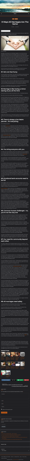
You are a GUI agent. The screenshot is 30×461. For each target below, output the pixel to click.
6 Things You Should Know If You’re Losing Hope (22, 358)
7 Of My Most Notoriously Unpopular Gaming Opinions (17, 358)
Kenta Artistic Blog (16, 459)
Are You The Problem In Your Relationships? (13, 367)
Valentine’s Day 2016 (3, 375)
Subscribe (3, 426)
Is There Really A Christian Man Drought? (8, 376)
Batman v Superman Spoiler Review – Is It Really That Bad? (8, 358)
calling (25, 334)
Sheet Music (25, 154)
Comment (3, 394)
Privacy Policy (24, 456)
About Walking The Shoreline (5, 456)
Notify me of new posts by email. (7, 410)
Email (2, 405)
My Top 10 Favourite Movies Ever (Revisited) (2, 358)
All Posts (12, 456)
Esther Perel (8, 125)
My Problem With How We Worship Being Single (8, 367)
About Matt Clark (4, 458)
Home (21, 456)
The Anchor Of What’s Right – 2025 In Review (9, 433)
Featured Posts (16, 456)
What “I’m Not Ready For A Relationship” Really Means (12, 358)
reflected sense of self (17, 266)
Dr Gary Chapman (4, 188)
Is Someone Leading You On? (2, 367)
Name (3, 402)
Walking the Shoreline (15, 5)
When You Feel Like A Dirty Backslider (18, 367)
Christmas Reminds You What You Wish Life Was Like (22, 367)
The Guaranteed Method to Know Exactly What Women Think (12, 439)
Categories (3, 449)
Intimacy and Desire (6, 135)
